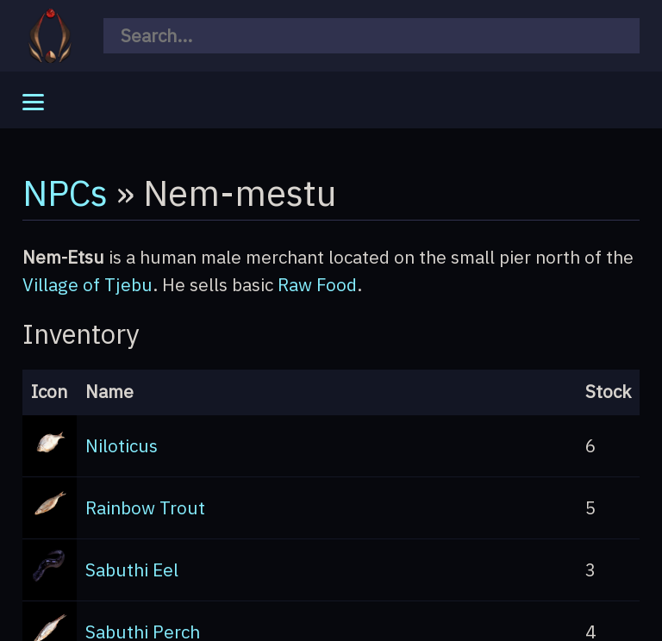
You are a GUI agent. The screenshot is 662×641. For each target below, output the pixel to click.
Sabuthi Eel (131, 570)
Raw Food (317, 284)
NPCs (65, 192)
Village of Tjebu (87, 284)
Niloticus (121, 445)
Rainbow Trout (145, 508)
